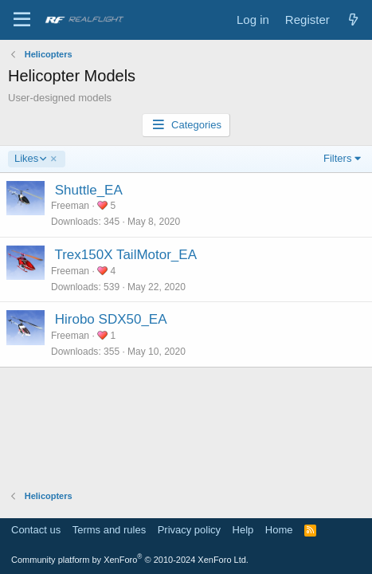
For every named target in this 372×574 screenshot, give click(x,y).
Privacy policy (189, 530)
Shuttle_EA (89, 190)
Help (243, 530)
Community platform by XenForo (130, 559)
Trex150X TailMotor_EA (125, 254)
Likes (30, 159)
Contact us (36, 530)
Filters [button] (337, 158)
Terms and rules (109, 530)
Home (279, 530)
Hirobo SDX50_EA (111, 319)
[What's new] (353, 19)
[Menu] (22, 20)
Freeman (70, 205)
